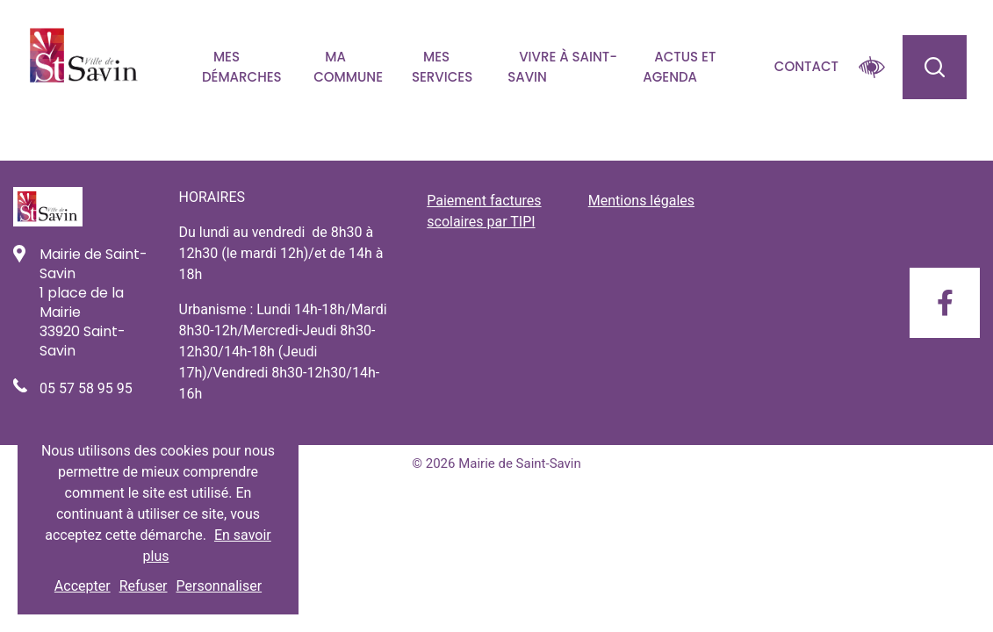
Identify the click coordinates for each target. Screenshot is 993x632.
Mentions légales (641, 200)
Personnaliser (219, 586)
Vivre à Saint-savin (562, 66)
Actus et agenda (679, 66)
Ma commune (348, 66)
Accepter (82, 586)
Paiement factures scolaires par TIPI (484, 211)
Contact (806, 66)
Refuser (143, 586)
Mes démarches (242, 66)
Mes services (442, 66)
